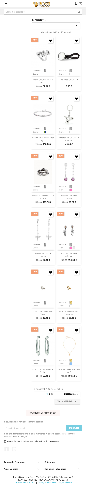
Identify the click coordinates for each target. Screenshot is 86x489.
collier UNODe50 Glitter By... (43, 139)
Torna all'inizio (67, 401)
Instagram (14, 449)
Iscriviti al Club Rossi (43, 413)
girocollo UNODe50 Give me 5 (69, 370)
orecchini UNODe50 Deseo (69, 197)
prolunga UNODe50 (69, 79)
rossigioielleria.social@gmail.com (55, 482)
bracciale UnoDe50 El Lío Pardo (43, 197)
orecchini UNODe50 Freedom (43, 255)
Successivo (71, 394)
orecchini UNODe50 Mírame (69, 255)
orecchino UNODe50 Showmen (68, 312)
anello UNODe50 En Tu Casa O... (43, 81)
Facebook (6, 449)
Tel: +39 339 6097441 (24, 482)
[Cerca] (43, 12)
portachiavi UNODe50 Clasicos (69, 139)
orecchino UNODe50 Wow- (43, 312)
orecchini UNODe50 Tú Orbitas (43, 370)
